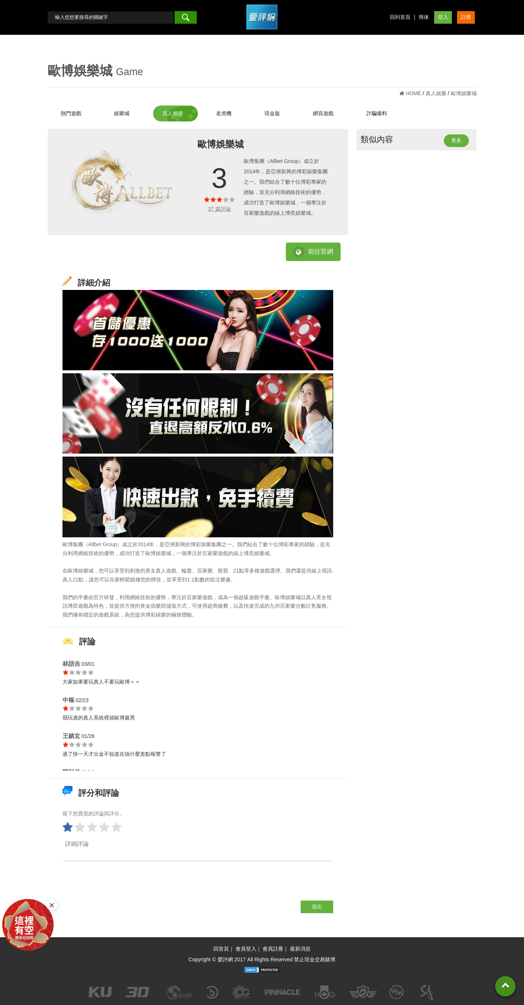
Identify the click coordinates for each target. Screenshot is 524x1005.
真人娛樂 (172, 113)
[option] (123, 182)
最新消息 (300, 949)
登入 (443, 17)
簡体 (424, 17)
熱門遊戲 (71, 113)
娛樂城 (121, 113)
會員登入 (246, 949)
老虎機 (223, 113)
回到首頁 (400, 17)
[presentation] (118, 886)
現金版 (272, 113)
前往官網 (313, 251)
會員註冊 (273, 949)
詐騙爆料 (376, 113)
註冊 (466, 17)
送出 (317, 906)
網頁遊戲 (323, 113)
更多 (456, 140)
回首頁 (221, 949)
